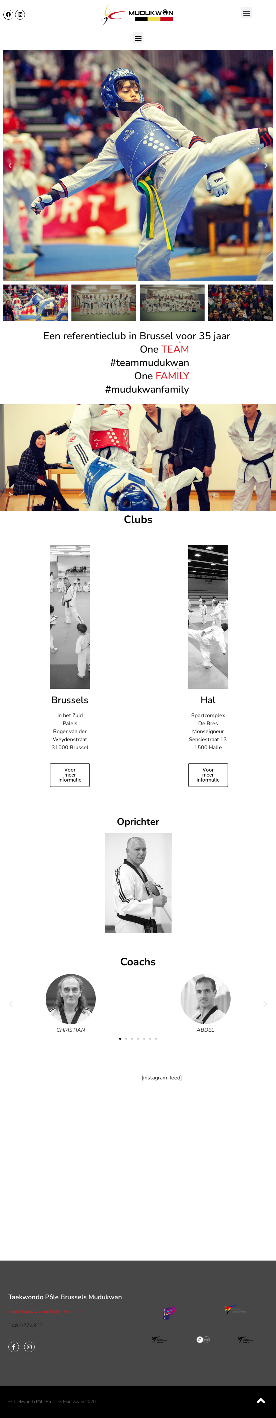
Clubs (138, 519)
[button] (246, 12)
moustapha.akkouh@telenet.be (44, 1311)
